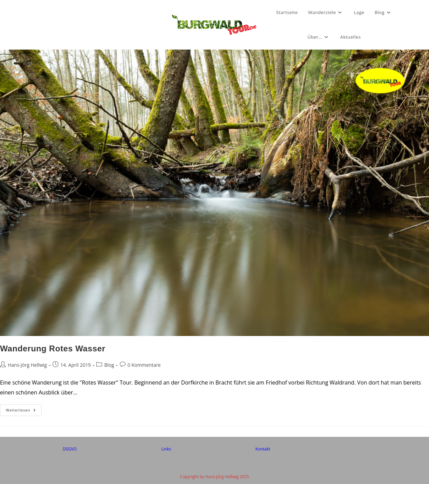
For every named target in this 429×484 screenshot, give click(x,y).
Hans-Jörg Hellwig (27, 365)
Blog (109, 365)
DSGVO (70, 449)
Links (166, 449)
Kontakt (262, 449)
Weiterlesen (24, 411)
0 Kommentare (144, 365)
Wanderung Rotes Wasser (52, 348)
